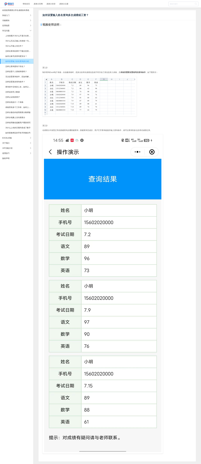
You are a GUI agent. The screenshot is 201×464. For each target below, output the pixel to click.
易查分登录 (51, 4)
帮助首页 (26, 4)
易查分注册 (63, 4)
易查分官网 (38, 4)
